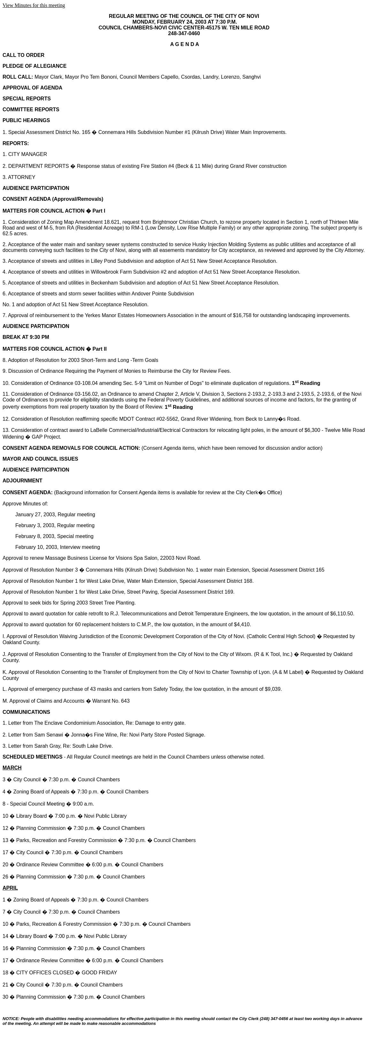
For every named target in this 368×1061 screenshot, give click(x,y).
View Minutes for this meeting (34, 5)
